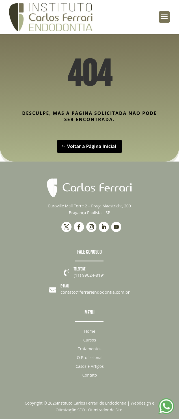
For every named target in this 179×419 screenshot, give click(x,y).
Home (89, 331)
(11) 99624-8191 (89, 275)
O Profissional (90, 357)
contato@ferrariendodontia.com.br (95, 292)
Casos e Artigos (89, 366)
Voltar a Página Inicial (91, 146)
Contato (89, 375)
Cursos (89, 340)
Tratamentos (89, 348)
